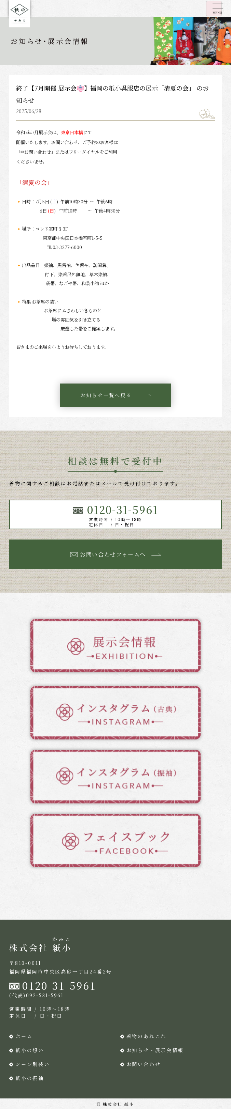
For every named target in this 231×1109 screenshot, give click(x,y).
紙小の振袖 (29, 1078)
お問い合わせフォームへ (113, 554)
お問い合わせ (143, 1064)
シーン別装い (32, 1064)
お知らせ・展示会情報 (155, 1050)
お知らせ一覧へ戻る (106, 395)
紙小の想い (29, 1050)
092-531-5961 (45, 995)
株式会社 (40, 947)
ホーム (23, 1036)
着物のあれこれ (146, 1036)
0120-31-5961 (59, 985)
